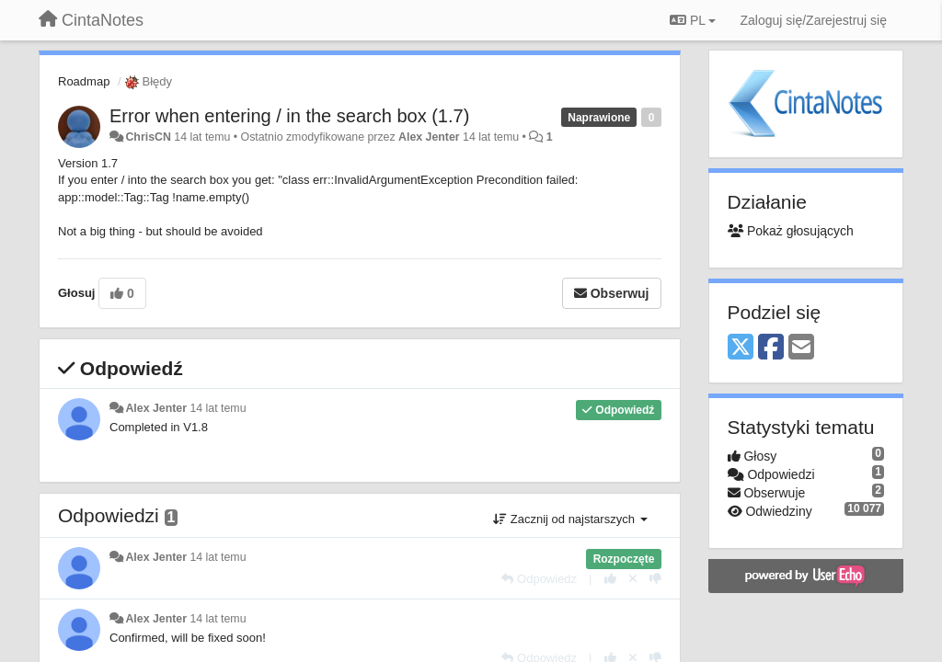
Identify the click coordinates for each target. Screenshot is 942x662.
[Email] (801, 348)
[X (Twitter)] (740, 348)
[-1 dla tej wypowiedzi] (655, 579)
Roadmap (83, 81)
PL (693, 20)
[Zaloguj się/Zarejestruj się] (813, 20)
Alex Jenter (429, 137)
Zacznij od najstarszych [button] (570, 519)
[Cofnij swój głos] (633, 579)
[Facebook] (771, 348)
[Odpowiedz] (539, 579)
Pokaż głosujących (791, 230)
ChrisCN (147, 137)
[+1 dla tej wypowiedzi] (610, 579)
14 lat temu (218, 408)
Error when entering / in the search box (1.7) (289, 116)
